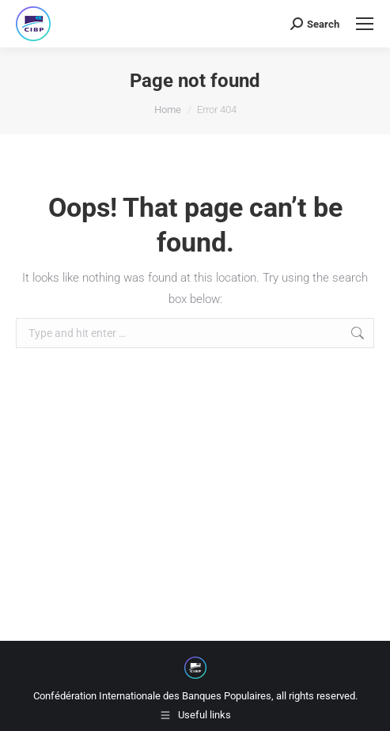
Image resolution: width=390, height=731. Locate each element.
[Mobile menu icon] (364, 23)
